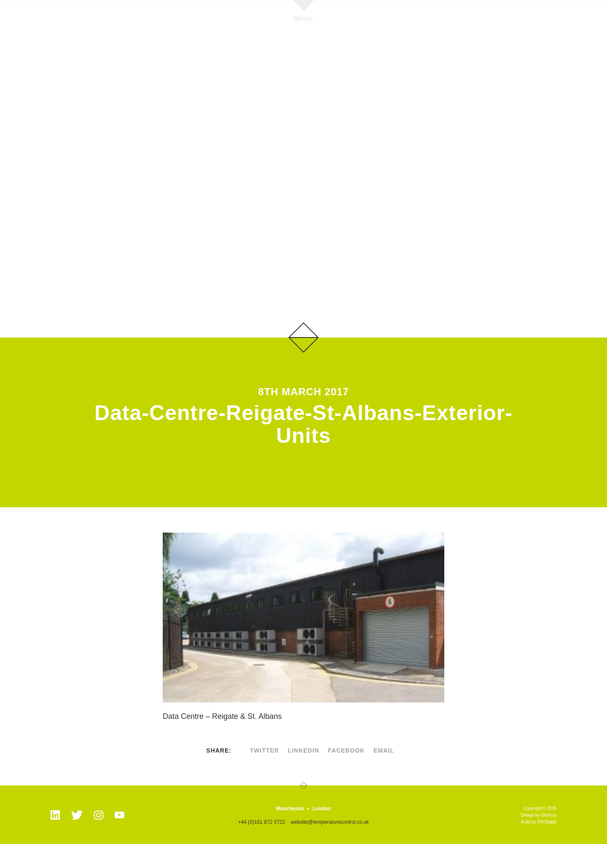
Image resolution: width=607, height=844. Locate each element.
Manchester (290, 809)
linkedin (303, 750)
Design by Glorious (538, 815)
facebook (346, 750)
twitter (264, 750)
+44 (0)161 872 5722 (261, 822)
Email (383, 750)
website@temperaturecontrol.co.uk (330, 822)
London (321, 809)
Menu (303, 18)
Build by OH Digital (538, 822)
